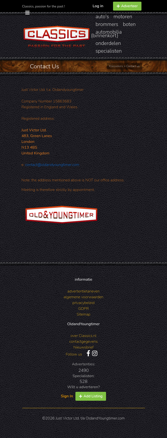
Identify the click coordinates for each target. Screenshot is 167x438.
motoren (123, 16)
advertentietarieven (83, 291)
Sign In (67, 396)
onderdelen (108, 43)
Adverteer (127, 6)
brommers (107, 24)
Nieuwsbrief (83, 347)
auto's (102, 16)
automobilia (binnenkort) (106, 34)
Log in (98, 6)
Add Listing (91, 396)
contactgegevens (83, 341)
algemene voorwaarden (83, 297)
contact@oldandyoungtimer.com (52, 164)
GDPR (83, 308)
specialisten (109, 51)
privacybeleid (84, 302)
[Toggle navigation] (27, 13)
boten (129, 24)
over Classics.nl (83, 335)
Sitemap (83, 314)
